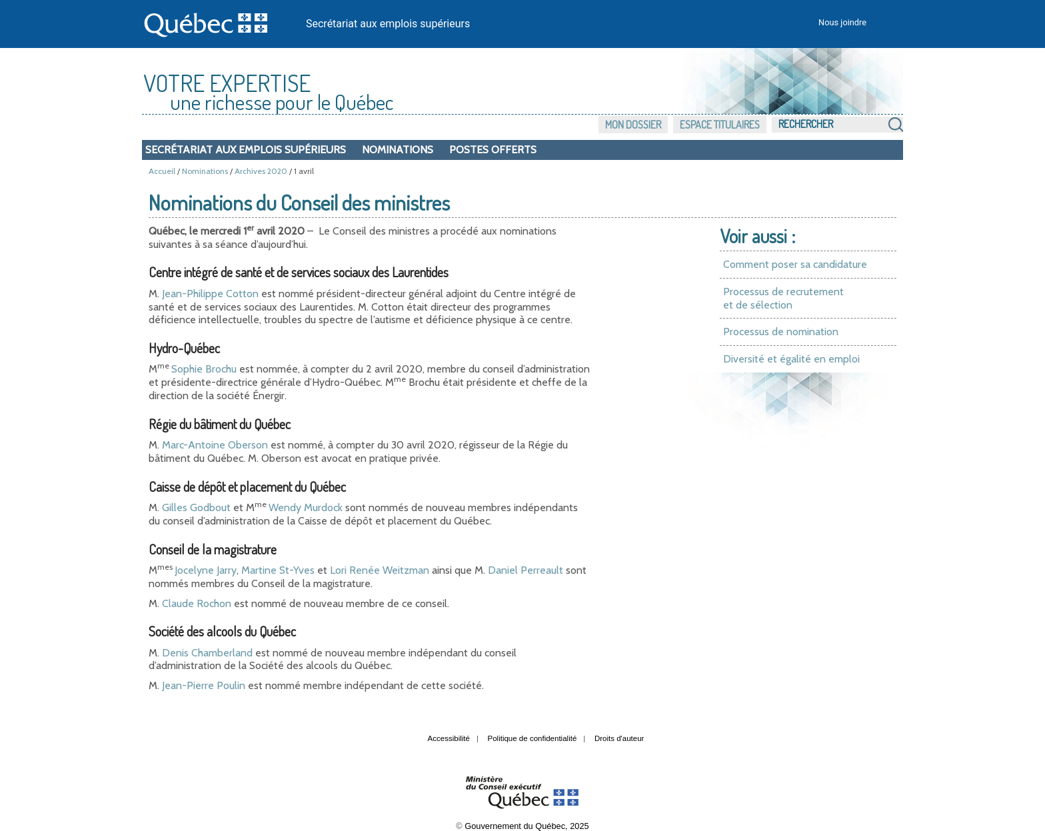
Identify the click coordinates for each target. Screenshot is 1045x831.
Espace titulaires (720, 124)
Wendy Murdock (306, 507)
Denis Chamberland (207, 652)
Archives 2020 (261, 171)
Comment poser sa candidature (795, 264)
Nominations (397, 149)
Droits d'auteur (619, 738)
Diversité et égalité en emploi (791, 359)
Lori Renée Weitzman (379, 570)
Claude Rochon (196, 603)
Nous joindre (842, 22)
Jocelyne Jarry (206, 570)
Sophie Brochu (204, 369)
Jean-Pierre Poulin (203, 685)
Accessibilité (449, 738)
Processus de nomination (780, 331)
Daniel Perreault (525, 570)
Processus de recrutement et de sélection (783, 298)
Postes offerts (492, 149)
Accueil (162, 171)
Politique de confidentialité (532, 738)
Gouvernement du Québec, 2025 (526, 826)
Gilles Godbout (196, 507)
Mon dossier (633, 124)
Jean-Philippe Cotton (210, 293)
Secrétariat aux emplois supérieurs (388, 23)
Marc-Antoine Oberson (215, 444)
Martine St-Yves (278, 570)
